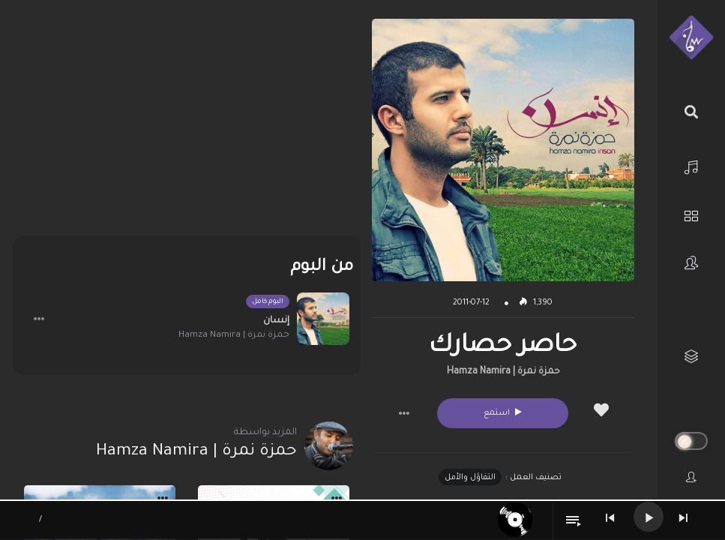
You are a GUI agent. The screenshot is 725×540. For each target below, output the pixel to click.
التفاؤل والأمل (470, 477)
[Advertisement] (187, 124)
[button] (404, 413)
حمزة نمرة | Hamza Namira (503, 372)
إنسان (276, 321)
